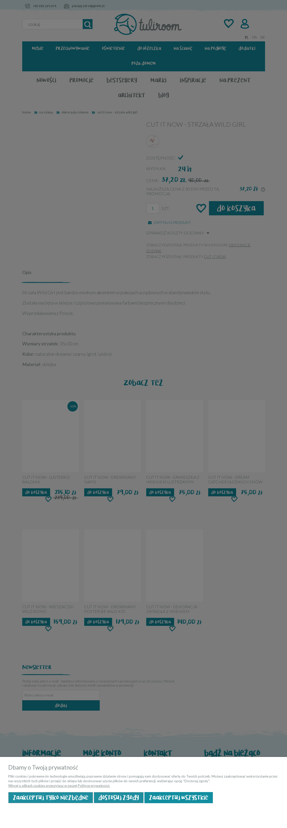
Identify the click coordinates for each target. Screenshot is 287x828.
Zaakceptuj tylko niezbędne (50, 798)
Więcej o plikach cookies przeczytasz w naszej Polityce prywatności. (59, 786)
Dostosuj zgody (118, 798)
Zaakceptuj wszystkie (178, 798)
